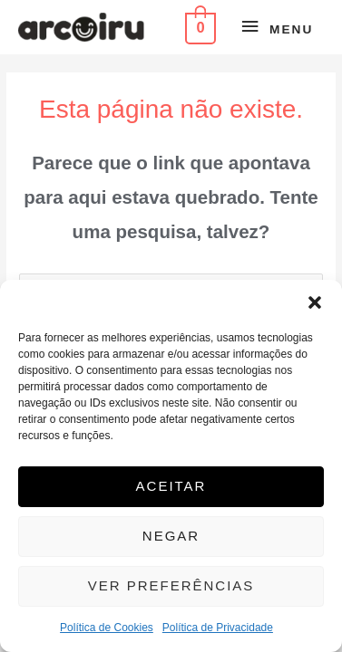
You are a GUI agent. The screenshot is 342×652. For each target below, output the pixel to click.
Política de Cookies (106, 627)
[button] (315, 302)
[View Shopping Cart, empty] (198, 26)
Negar (171, 535)
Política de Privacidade (217, 627)
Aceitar (171, 486)
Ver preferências (171, 585)
